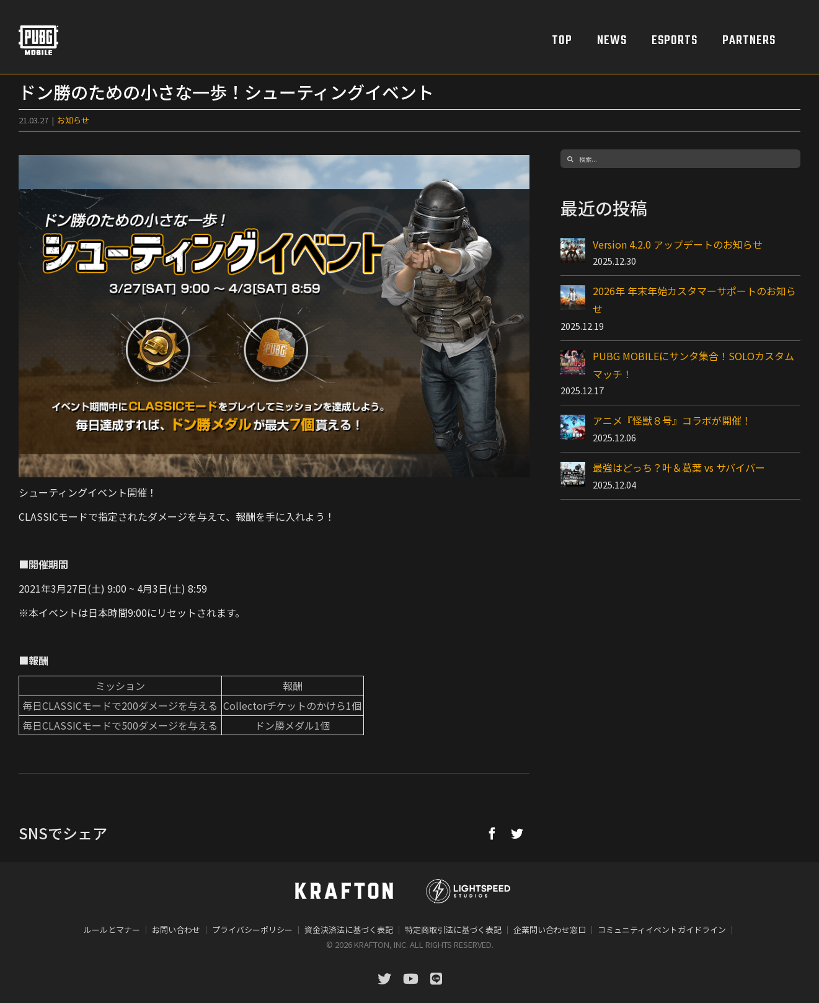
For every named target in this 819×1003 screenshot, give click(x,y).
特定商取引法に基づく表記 (453, 929)
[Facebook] (492, 833)
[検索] (569, 158)
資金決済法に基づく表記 (348, 929)
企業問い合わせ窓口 (549, 929)
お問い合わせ (176, 929)
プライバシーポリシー (252, 929)
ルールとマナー (112, 929)
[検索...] (680, 158)
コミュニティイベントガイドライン (662, 929)
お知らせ (73, 120)
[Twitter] (517, 833)
